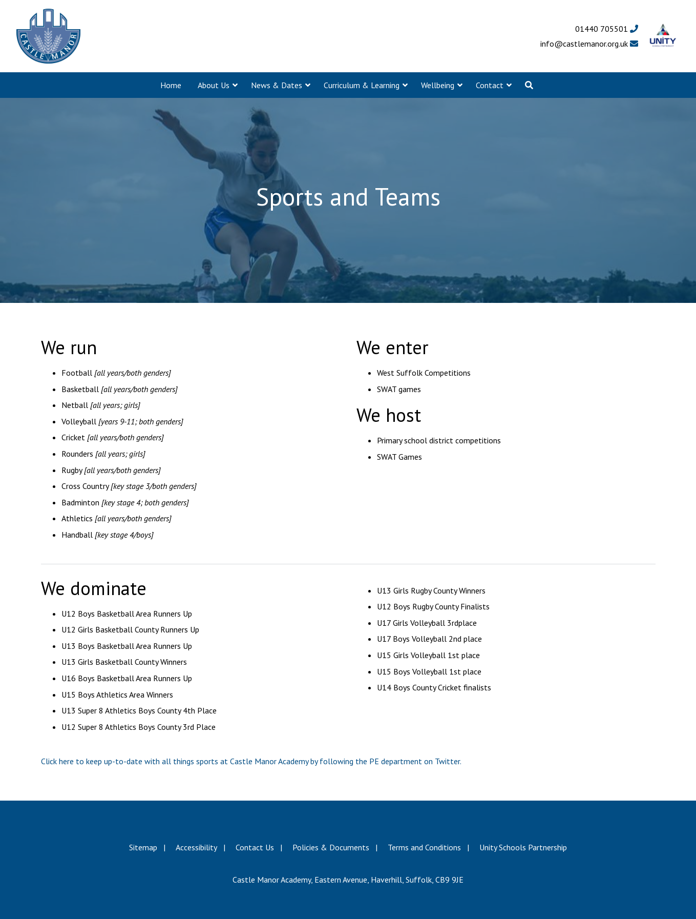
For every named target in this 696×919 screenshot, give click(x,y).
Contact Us (255, 847)
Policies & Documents (330, 847)
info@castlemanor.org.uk (589, 43)
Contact (489, 85)
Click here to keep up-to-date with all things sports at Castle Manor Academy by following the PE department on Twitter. (251, 761)
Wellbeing (437, 85)
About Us (213, 85)
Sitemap (143, 847)
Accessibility (196, 847)
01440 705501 (606, 28)
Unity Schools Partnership (523, 847)
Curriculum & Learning (361, 85)
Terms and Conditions (424, 847)
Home (170, 85)
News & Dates (276, 85)
